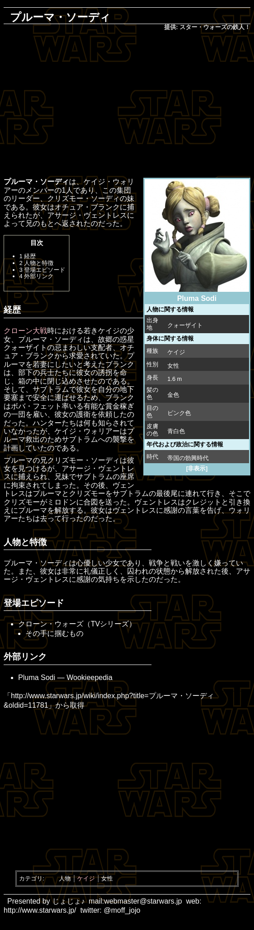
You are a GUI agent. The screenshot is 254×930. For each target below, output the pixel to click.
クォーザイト (185, 325)
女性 (107, 878)
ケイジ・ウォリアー (87, 431)
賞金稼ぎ (119, 406)
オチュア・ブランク (87, 207)
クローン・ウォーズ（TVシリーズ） (77, 624)
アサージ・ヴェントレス (87, 215)
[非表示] (197, 468)
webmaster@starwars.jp (143, 901)
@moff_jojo (122, 910)
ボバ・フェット (36, 406)
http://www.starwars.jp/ (40, 910)
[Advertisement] (132, 105)
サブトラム (51, 389)
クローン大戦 (25, 331)
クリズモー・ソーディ (83, 198)
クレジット (203, 502)
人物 (65, 878)
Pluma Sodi (36, 677)
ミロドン (61, 502)
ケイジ (176, 352)
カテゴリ (31, 878)
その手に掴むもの (54, 633)
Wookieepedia (89, 677)
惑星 (127, 339)
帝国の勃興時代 (188, 458)
